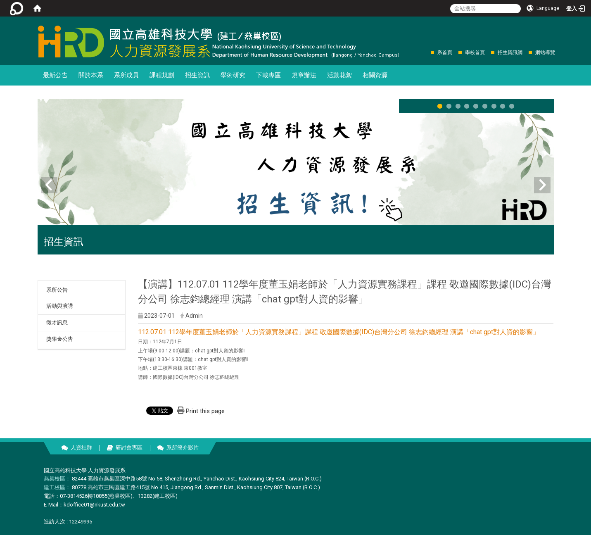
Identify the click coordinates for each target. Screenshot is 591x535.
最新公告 (55, 75)
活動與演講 (59, 306)
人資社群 (81, 447)
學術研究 (233, 75)
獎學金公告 (59, 339)
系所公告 (57, 290)
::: (426, 52)
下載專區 (268, 75)
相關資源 (375, 75)
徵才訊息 (57, 322)
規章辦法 (304, 75)
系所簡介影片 (182, 447)
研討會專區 (129, 447)
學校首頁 (475, 52)
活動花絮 (339, 75)
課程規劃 (162, 75)
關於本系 (90, 75)
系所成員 (126, 75)
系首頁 (444, 52)
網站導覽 (545, 52)
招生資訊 (197, 75)
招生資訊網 (510, 52)
